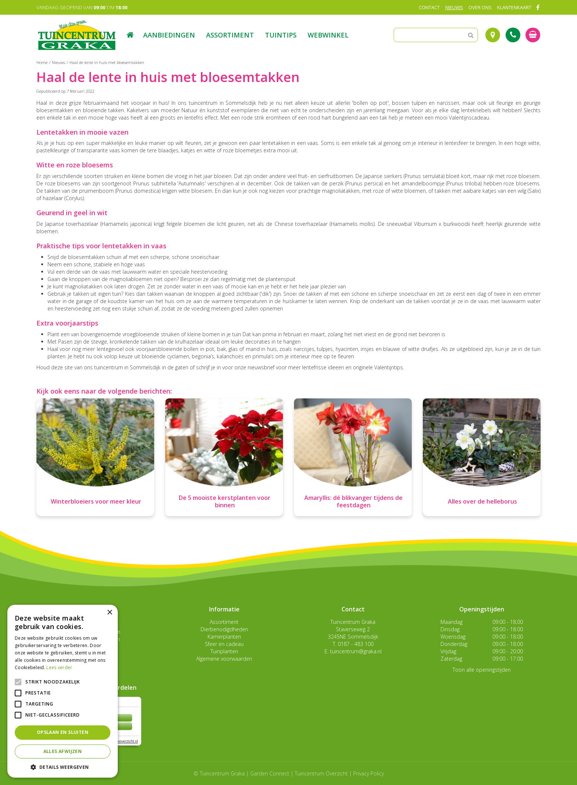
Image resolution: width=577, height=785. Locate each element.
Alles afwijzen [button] (62, 751)
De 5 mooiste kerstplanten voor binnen (224, 501)
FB (538, 7)
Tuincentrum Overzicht (321, 773)
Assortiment (224, 621)
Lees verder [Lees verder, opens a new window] (59, 667)
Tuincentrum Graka (352, 621)
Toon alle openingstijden (482, 669)
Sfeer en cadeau (224, 643)
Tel (513, 35)
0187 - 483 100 (356, 643)
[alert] (62, 691)
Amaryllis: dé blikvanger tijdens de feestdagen (353, 501)
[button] (62, 766)
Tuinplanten (224, 651)
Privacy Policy (368, 773)
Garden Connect (269, 773)
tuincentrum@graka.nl (356, 651)
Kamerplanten (224, 636)
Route (492, 35)
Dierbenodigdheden (224, 629)
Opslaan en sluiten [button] (62, 732)
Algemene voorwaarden (224, 658)
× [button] (109, 612)
